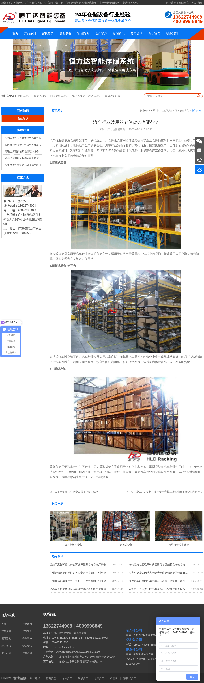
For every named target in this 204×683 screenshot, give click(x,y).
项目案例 (83, 33)
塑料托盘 (51, 678)
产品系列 (30, 33)
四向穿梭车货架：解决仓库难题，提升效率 (23, 144)
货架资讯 (136, 33)
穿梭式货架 (23, 95)
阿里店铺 (171, 2)
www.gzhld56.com (89, 651)
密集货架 (48, 33)
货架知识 (23, 118)
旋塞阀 (113, 678)
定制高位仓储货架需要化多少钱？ (74, 491)
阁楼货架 (83, 678)
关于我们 (154, 33)
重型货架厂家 (112, 95)
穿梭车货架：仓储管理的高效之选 (23, 138)
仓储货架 (67, 678)
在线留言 (184, 2)
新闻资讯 (119, 33)
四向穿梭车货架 (59, 95)
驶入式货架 (94, 95)
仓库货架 (99, 678)
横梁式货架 (40, 95)
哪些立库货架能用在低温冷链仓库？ (23, 151)
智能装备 (65, 33)
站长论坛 (35, 678)
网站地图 (197, 2)
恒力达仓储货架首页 (167, 110)
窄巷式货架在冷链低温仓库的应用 (23, 165)
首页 (15, 33)
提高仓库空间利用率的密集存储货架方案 (23, 158)
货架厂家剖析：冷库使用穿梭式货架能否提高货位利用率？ (164, 491)
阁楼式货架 (78, 95)
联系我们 (172, 33)
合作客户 (101, 33)
